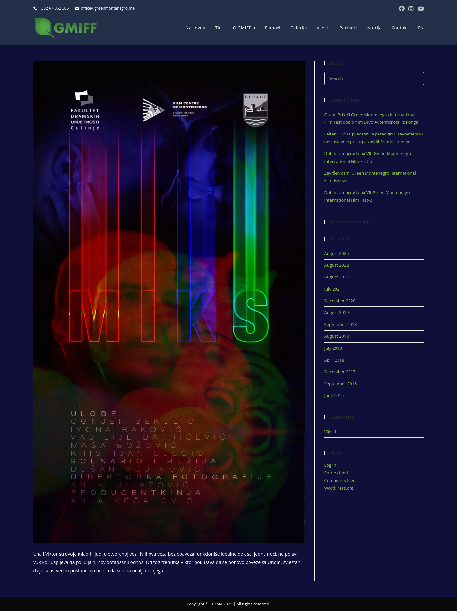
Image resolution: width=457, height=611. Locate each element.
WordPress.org (339, 488)
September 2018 (340, 324)
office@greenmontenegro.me (105, 8)
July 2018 (333, 348)
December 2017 (340, 372)
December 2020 (340, 301)
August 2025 (336, 253)
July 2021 (333, 289)
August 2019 (336, 312)
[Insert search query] (374, 78)
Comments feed (340, 480)
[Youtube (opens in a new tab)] (420, 8)
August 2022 (336, 265)
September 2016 (340, 384)
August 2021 (336, 277)
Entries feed (336, 473)
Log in (330, 465)
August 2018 (336, 336)
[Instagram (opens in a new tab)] (411, 8)
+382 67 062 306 (51, 8)
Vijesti (330, 431)
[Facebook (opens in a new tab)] (402, 8)
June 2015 (334, 395)
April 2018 (334, 360)
